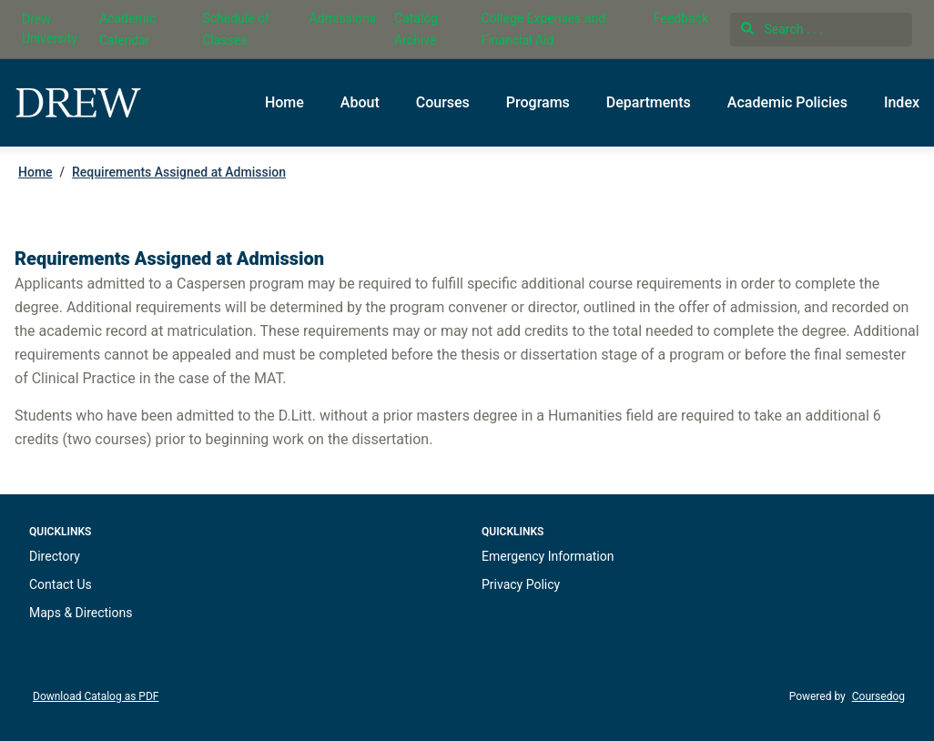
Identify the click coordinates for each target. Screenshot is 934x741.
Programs (538, 102)
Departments (648, 102)
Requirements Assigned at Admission (179, 172)
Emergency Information (548, 556)
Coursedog (878, 696)
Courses (443, 102)
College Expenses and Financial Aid (543, 29)
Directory (54, 556)
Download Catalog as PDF (95, 696)
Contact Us (60, 584)
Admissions (343, 18)
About (360, 102)
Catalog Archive (416, 29)
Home (284, 102)
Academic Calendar (127, 29)
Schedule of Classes (235, 29)
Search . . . (782, 29)
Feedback (681, 18)
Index (901, 102)
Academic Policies (787, 102)
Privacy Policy (521, 584)
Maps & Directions (80, 612)
